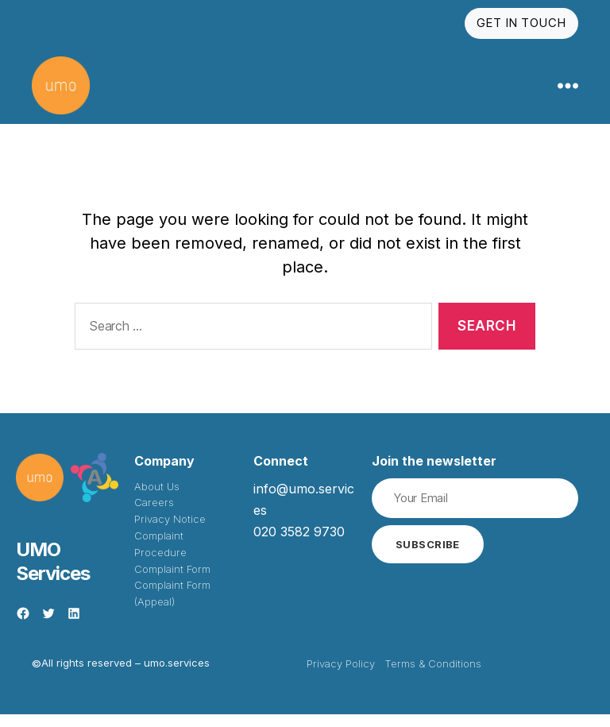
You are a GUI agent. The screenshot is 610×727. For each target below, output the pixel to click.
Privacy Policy (341, 677)
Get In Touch (521, 22)
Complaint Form (172, 581)
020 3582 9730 (299, 545)
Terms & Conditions (432, 677)
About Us (157, 499)
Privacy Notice (170, 532)
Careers (154, 515)
